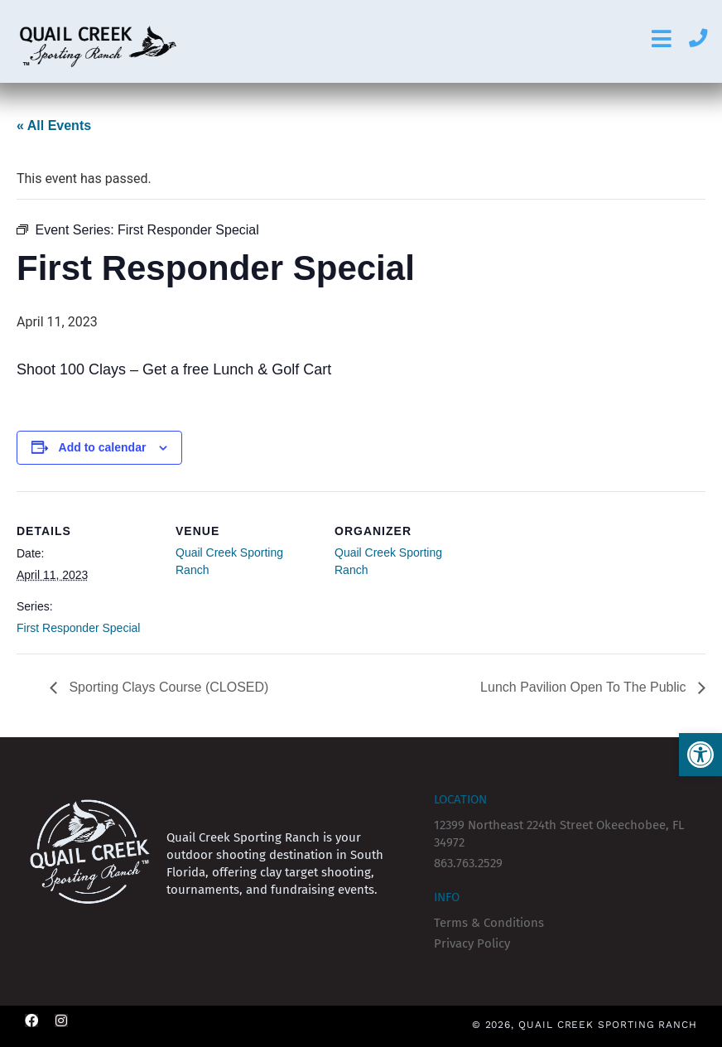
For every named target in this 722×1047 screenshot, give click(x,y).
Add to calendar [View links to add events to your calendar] (103, 447)
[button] (700, 754)
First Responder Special (78, 627)
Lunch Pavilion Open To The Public (585, 687)
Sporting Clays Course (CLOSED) (166, 687)
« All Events (54, 125)
